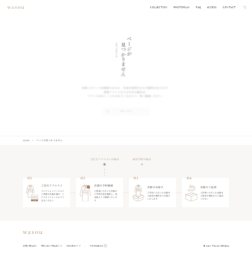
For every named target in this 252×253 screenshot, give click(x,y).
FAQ (198, 7)
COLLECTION (159, 7)
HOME (26, 140)
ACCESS (212, 7)
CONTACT (229, 7)
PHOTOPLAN (181, 7)
